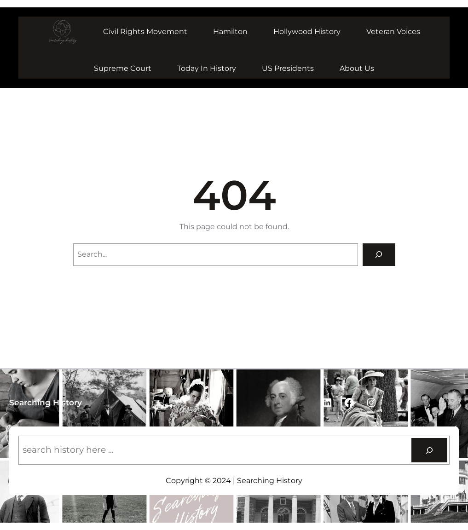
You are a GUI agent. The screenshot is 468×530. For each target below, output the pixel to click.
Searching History (45, 402)
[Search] (379, 254)
